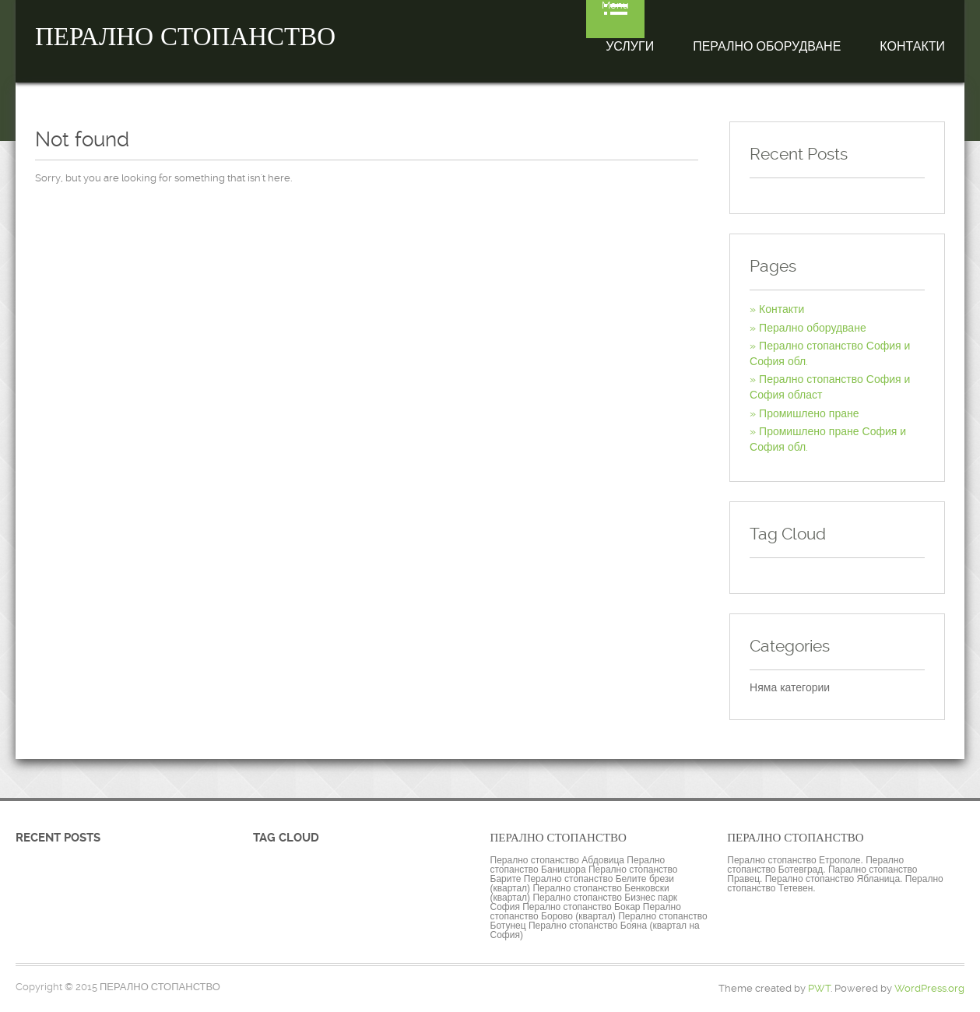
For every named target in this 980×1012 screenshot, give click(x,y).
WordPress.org (929, 988)
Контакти (912, 46)
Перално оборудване (767, 46)
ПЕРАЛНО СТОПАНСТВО (185, 36)
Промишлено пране (809, 413)
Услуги (630, 46)
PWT (819, 988)
